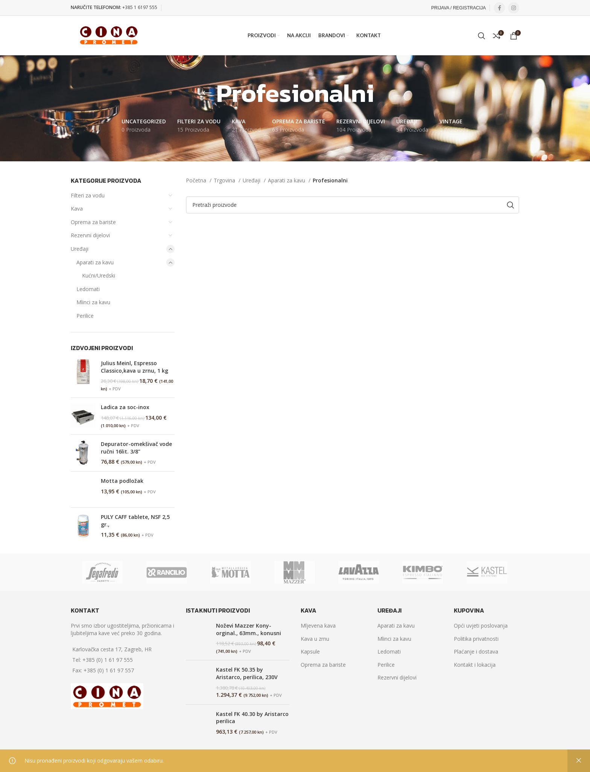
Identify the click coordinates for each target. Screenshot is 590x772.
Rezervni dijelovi (90, 235)
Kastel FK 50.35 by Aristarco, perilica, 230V (247, 673)
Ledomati (88, 289)
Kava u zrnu (315, 638)
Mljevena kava (318, 625)
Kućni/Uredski (98, 275)
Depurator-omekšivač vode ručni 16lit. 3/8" (136, 447)
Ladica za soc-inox (125, 407)
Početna (197, 180)
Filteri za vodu (88, 195)
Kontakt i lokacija (475, 664)
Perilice (85, 315)
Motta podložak (122, 480)
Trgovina (225, 180)
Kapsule (310, 651)
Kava (77, 208)
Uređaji (79, 248)
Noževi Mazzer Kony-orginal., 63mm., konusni (248, 629)
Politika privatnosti (476, 638)
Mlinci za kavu (93, 302)
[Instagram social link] (513, 8)
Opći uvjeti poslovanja (481, 625)
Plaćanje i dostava (476, 651)
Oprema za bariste (93, 222)
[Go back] (207, 93)
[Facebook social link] (499, 8)
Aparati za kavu (95, 262)
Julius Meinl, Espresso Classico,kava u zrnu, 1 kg (134, 366)
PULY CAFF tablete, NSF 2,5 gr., (135, 520)
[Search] (481, 35)
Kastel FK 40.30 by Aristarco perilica (252, 717)
